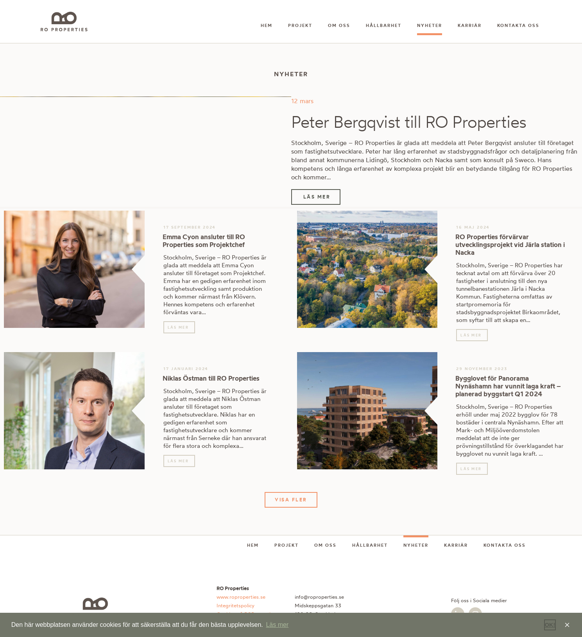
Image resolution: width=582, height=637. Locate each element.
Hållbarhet (383, 25)
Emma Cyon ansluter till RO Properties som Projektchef (204, 241)
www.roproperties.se (241, 597)
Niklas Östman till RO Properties (211, 378)
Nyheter (429, 25)
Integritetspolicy (235, 605)
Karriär (470, 25)
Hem (266, 25)
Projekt (300, 25)
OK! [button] (550, 625)
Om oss (339, 25)
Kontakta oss (518, 25)
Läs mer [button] (277, 624)
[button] (291, 500)
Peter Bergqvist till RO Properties (408, 122)
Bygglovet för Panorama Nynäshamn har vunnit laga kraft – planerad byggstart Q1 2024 (508, 386)
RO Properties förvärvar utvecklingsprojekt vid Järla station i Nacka (510, 244)
